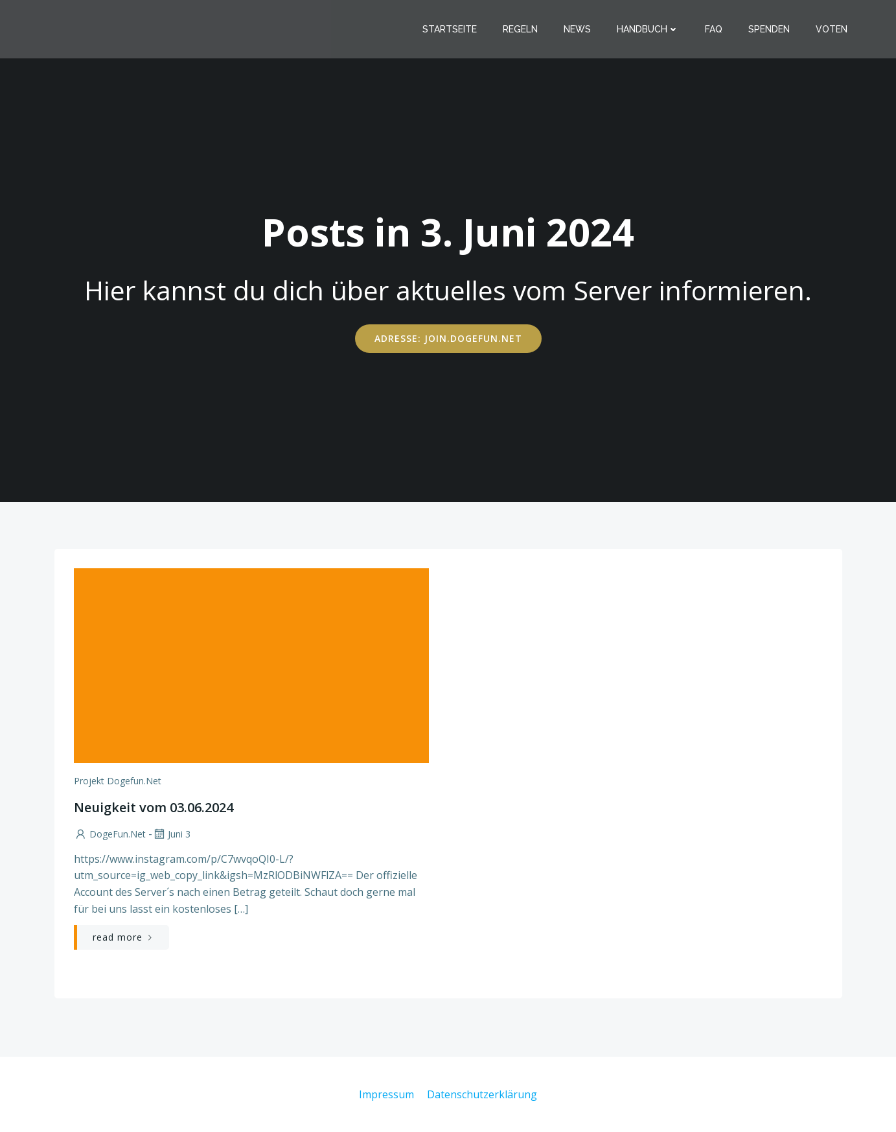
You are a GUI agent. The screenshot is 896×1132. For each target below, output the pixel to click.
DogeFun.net (110, 834)
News (577, 29)
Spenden (769, 29)
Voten (831, 29)
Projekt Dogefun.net (117, 781)
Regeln (520, 29)
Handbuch (648, 29)
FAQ (713, 29)
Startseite (449, 29)
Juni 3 (171, 834)
